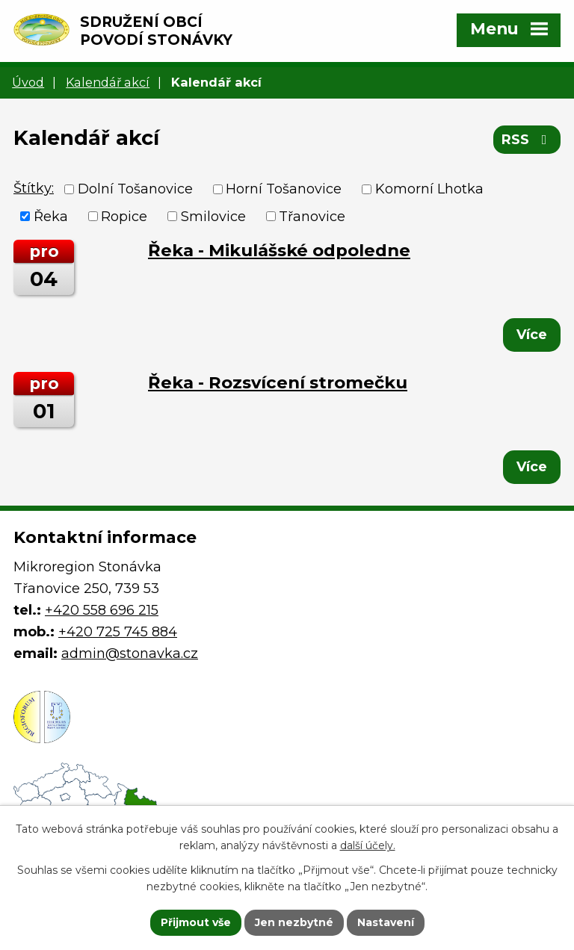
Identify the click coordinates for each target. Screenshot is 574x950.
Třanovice (312, 216)
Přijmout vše (196, 922)
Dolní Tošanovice (135, 189)
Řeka (51, 216)
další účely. (367, 846)
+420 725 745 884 (117, 632)
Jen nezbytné (294, 922)
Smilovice (213, 216)
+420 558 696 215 (101, 610)
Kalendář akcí (107, 82)
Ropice (124, 216)
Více (531, 334)
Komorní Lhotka (429, 189)
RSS (527, 139)
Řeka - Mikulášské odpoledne (279, 250)
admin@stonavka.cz (129, 653)
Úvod (28, 82)
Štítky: (33, 188)
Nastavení (385, 922)
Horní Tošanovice (284, 189)
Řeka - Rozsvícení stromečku (277, 382)
